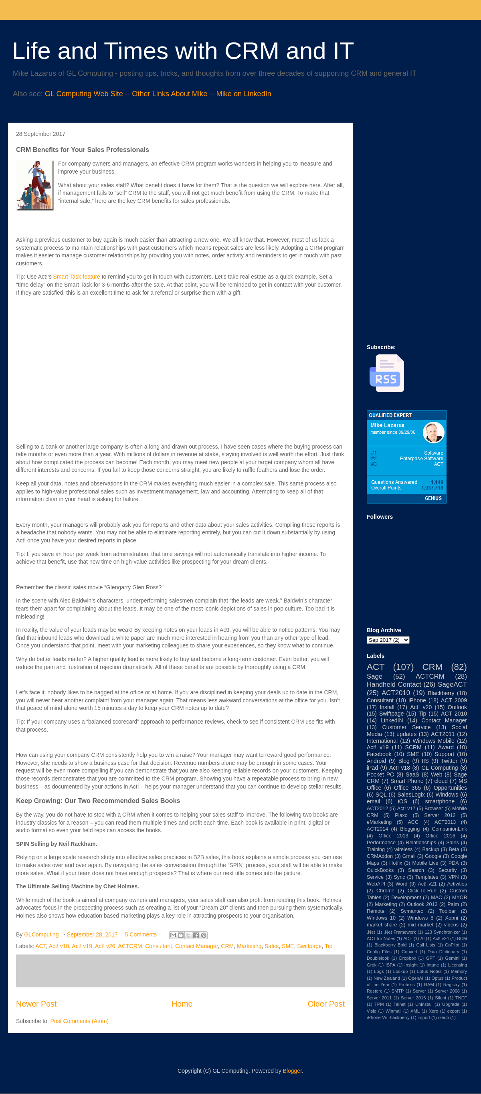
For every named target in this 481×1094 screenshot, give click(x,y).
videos (451, 925)
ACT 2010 (454, 713)
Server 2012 (439, 815)
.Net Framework (400, 932)
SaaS (412, 774)
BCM (462, 938)
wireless (403, 849)
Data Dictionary (443, 951)
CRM (227, 946)
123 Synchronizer (442, 932)
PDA (454, 863)
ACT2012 (377, 808)
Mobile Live (425, 863)
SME (288, 946)
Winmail (394, 1011)
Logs (379, 971)
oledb (443, 1017)
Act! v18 (59, 946)
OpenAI (415, 978)
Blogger (292, 1071)
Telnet (400, 1004)
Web (437, 774)
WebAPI (376, 884)
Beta (454, 849)
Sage (374, 676)
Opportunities (450, 788)
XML (415, 1011)
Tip (328, 946)
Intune (432, 965)
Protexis (407, 984)
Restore (374, 991)
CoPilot (452, 944)
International (382, 741)
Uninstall (423, 1004)
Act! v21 (427, 884)
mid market (420, 925)
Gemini (452, 958)
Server (419, 991)
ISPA (391, 965)
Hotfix (395, 863)
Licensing (457, 965)
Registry (451, 984)
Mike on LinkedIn (243, 94)
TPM (379, 1004)
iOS (402, 801)
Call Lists (425, 944)
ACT (40, 946)
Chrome (385, 891)
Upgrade (450, 1004)
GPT (430, 958)
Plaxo (401, 815)
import (424, 1017)
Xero (434, 1011)
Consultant (158, 946)
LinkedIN (392, 720)
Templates (426, 877)
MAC (436, 897)
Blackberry (441, 693)
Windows (446, 794)
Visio (371, 1011)
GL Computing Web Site (84, 94)
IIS (425, 761)
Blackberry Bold (390, 944)
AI (422, 938)
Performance (381, 842)
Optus (437, 978)
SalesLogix (411, 794)
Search (416, 870)
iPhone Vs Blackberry (388, 1017)
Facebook (379, 754)
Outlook (457, 707)
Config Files (379, 951)
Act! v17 (406, 808)
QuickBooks (380, 870)
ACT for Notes (381, 938)
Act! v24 (440, 938)
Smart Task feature (76, 276)
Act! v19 (82, 946)
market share (382, 925)
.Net (371, 932)
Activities (457, 884)
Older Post (326, 1003)
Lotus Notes (429, 971)
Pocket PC (380, 774)
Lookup (400, 971)
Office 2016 (440, 836)
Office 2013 (393, 836)
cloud (441, 781)
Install (387, 707)
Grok (371, 965)
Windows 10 (381, 918)
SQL (381, 794)
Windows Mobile (434, 741)
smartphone (440, 801)
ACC (413, 822)
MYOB (459, 897)
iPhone (417, 700)
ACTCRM (130, 946)
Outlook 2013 (422, 904)
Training (376, 849)
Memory (459, 971)
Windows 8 (420, 918)
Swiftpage (309, 946)
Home (182, 1003)
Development (406, 897)
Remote (375, 911)
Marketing (249, 946)
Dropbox (407, 958)
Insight (411, 965)
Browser (433, 808)
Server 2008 (447, 991)
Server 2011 (379, 997)
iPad (372, 767)
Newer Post (36, 1003)
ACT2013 (445, 822)
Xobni (451, 918)
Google (433, 856)
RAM (429, 984)
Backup (430, 849)
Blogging (410, 829)
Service (375, 877)
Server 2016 (413, 997)
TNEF (461, 997)
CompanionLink (449, 829)
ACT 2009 (454, 700)
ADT (407, 938)
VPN (454, 877)
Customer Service (406, 727)
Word (402, 884)
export (453, 1011)
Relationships (421, 842)
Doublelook (378, 958)
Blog (404, 761)
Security (448, 870)
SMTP (397, 991)
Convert (409, 951)
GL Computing (439, 767)
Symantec (411, 911)
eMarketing (379, 822)
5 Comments (141, 934)
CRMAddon (380, 856)
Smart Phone (407, 781)
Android (376, 761)
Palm (453, 904)
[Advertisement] (391, 177)
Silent (440, 997)
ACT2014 (377, 829)
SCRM (413, 747)
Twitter (449, 761)
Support (444, 754)
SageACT (452, 684)
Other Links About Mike (169, 94)
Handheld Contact (394, 684)
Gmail (409, 856)
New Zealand (387, 978)
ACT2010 (396, 693)
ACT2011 (443, 734)
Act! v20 (105, 946)
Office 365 (407, 788)
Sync (399, 877)
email (373, 801)
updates (406, 734)
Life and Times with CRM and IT (183, 50)
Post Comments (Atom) (80, 1021)
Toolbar (447, 911)
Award (446, 747)
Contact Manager (196, 946)
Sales (272, 946)
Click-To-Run (422, 891)
